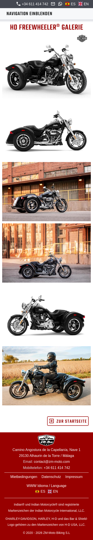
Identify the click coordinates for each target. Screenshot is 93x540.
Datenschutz (51, 477)
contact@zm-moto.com (52, 461)
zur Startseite (68, 421)
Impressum (74, 477)
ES (70, 4)
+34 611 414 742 (32, 4)
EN (83, 4)
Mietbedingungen (23, 477)
